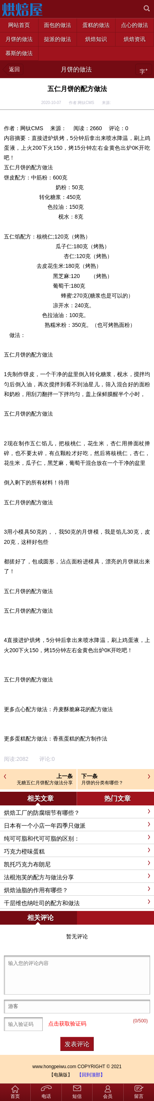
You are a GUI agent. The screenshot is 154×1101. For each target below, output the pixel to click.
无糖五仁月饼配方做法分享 (45, 782)
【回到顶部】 (91, 1075)
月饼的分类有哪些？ (102, 782)
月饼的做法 (76, 69)
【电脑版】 (60, 1075)
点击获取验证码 (67, 1023)
